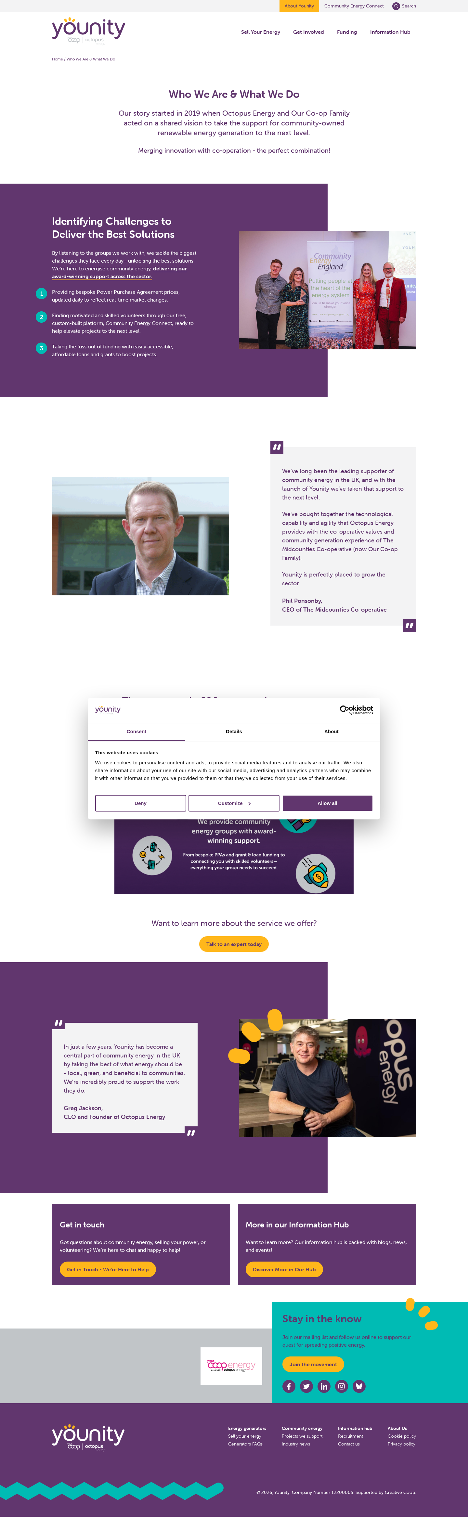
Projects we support (302, 1436)
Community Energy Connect (354, 6)
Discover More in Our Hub (284, 1269)
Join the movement (313, 1364)
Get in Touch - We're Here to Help (108, 1269)
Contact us (349, 1444)
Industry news (296, 1444)
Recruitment (350, 1436)
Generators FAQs (245, 1444)
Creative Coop (400, 1492)
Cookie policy (402, 1436)
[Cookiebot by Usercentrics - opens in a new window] (344, 710)
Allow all (327, 803)
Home (57, 59)
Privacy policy (401, 1444)
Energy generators (247, 1428)
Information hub (355, 1428)
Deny (141, 803)
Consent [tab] (137, 731)
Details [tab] (234, 731)
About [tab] (331, 731)
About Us (397, 1428)
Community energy (302, 1428)
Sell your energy (244, 1436)
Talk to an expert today (234, 944)
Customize (234, 803)
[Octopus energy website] (231, 1366)
